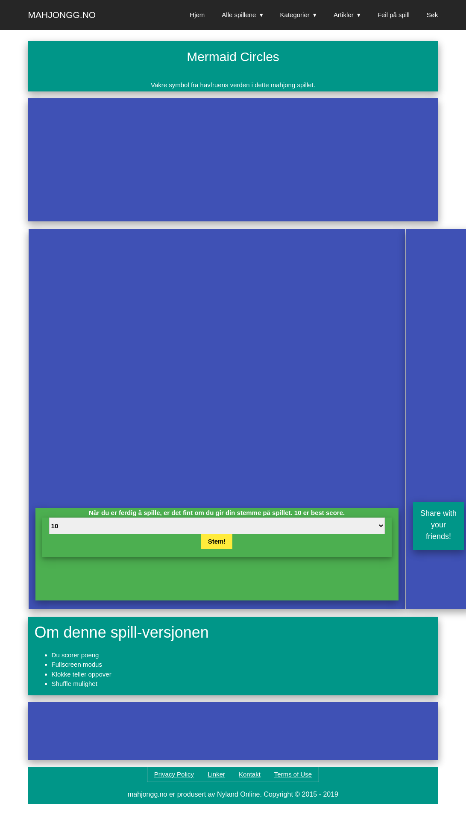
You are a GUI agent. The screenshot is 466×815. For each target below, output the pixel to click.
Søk (432, 14)
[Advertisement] (182, 160)
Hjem (197, 14)
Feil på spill (394, 14)
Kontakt (250, 774)
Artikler (344, 14)
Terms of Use (293, 774)
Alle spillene (239, 14)
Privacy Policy (174, 774)
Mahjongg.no (62, 15)
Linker (216, 774)
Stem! (217, 541)
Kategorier (295, 14)
